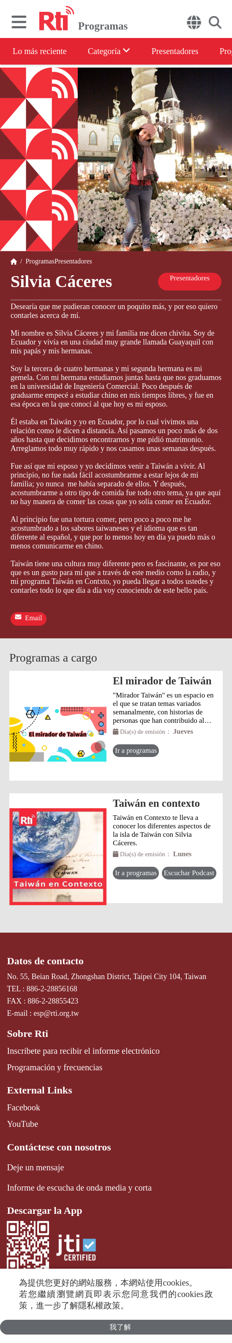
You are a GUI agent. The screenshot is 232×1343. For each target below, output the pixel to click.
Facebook (23, 1107)
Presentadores (174, 51)
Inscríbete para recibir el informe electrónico (83, 1050)
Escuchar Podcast (189, 873)
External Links (39, 1090)
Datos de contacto (45, 960)
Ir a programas (136, 750)
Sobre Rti (27, 1033)
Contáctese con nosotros (59, 1147)
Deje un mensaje (35, 1167)
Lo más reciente (40, 51)
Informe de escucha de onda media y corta (79, 1187)
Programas (38, 261)
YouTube (22, 1124)
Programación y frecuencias (54, 1067)
